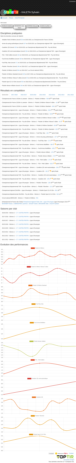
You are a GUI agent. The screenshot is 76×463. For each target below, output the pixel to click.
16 (56, 102)
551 (37, 198)
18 (58, 117)
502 (56, 190)
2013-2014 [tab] (52, 94)
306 (53, 106)
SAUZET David (33, 203)
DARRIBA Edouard (32, 26)
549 (49, 110)
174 (49, 160)
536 (47, 98)
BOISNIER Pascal (7, 203)
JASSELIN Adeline (6, 26)
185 (53, 148)
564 (18, 70)
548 (51, 114)
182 (18, 55)
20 (27, 78)
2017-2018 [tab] (14, 94)
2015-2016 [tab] (33, 94)
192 (46, 171)
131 (51, 186)
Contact (71, 453)
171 (16, 62)
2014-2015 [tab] (42, 94)
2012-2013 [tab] (61, 94)
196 (18, 66)
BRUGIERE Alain (43, 203)
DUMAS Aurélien (45, 26)
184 (21, 85)
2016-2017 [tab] (24, 94)
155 (59, 175)
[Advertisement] (35, 4)
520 (22, 81)
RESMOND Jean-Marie (19, 27)
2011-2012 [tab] (70, 94)
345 (24, 74)
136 (49, 182)
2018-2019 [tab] (5, 94)
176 (52, 152)
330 (26, 51)
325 (56, 129)
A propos (51, 453)
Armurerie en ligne (69, 459)
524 (22, 39)
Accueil (5, 18)
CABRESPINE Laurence (21, 203)
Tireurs (11, 18)
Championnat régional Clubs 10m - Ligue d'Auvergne (38, 202)
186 (20, 59)
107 (25, 43)
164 (47, 133)
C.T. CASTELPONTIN (22, 213)
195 (16, 47)
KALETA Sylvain (19, 18)
